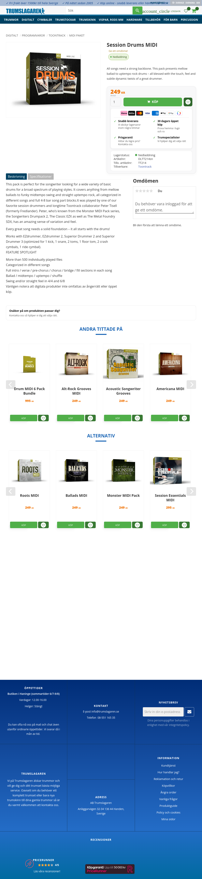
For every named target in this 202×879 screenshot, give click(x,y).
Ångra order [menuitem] (168, 792)
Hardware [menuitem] (134, 23)
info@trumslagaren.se (105, 711)
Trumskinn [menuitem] (87, 23)
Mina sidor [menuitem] (168, 819)
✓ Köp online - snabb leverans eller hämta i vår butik (132, 3)
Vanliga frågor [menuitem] (168, 799)
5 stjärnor (151, 191)
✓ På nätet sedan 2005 (77, 3)
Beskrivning (16, 176)
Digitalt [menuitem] (28, 23)
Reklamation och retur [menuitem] (168, 779)
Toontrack (145, 166)
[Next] (191, 384)
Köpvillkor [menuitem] (168, 785)
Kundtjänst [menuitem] (158, 2)
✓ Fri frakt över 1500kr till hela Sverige (32, 3)
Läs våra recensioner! (47, 871)
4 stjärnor (147, 191)
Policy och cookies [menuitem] (168, 812)
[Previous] (10, 384)
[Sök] (137, 12)
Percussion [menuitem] (189, 23)
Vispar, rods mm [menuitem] (111, 23)
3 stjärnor (144, 191)
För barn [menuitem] (171, 23)
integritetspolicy (179, 725)
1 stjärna (137, 191)
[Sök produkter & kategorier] (99, 12)
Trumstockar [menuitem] (65, 23)
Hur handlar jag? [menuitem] (168, 772)
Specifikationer (41, 176)
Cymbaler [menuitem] (44, 23)
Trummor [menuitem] (11, 23)
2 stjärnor (140, 191)
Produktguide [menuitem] (168, 806)
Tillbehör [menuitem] (152, 23)
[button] (186, 13)
